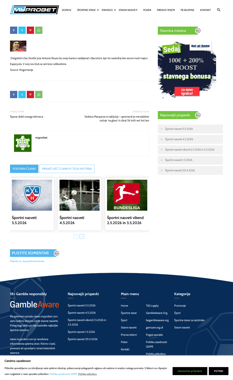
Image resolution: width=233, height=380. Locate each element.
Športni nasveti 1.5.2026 (178, 160)
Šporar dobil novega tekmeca (26, 116)
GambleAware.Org (156, 313)
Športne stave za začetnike (189, 320)
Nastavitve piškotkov (190, 371)
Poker (147, 10)
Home (124, 305)
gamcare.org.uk (154, 327)
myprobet (41, 137)
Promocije (180, 305)
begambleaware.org (157, 320)
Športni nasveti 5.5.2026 (179, 129)
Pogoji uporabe (154, 334)
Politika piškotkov (87, 374)
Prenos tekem (166, 10)
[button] (218, 10)
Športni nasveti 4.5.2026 (179, 139)
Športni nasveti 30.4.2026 (180, 170)
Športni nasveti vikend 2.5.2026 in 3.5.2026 (189, 149)
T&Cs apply (152, 305)
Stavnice (108, 10)
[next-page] (82, 236)
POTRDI (218, 371)
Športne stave (87, 10)
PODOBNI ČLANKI (24, 168)
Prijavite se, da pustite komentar (27, 261)
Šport (124, 320)
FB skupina (187, 10)
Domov (66, 10)
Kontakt (205, 10)
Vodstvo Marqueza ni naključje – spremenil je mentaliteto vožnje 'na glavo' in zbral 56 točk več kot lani (116, 118)
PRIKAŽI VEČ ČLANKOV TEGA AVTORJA (67, 168)
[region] (116, 367)
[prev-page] (76, 236)
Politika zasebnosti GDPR (63, 374)
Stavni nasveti (128, 10)
